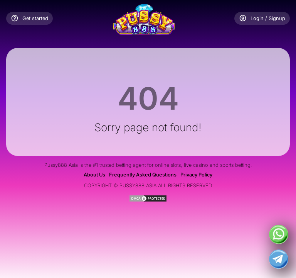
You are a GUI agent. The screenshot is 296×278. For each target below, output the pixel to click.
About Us (94, 175)
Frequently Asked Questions (143, 175)
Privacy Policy (196, 175)
